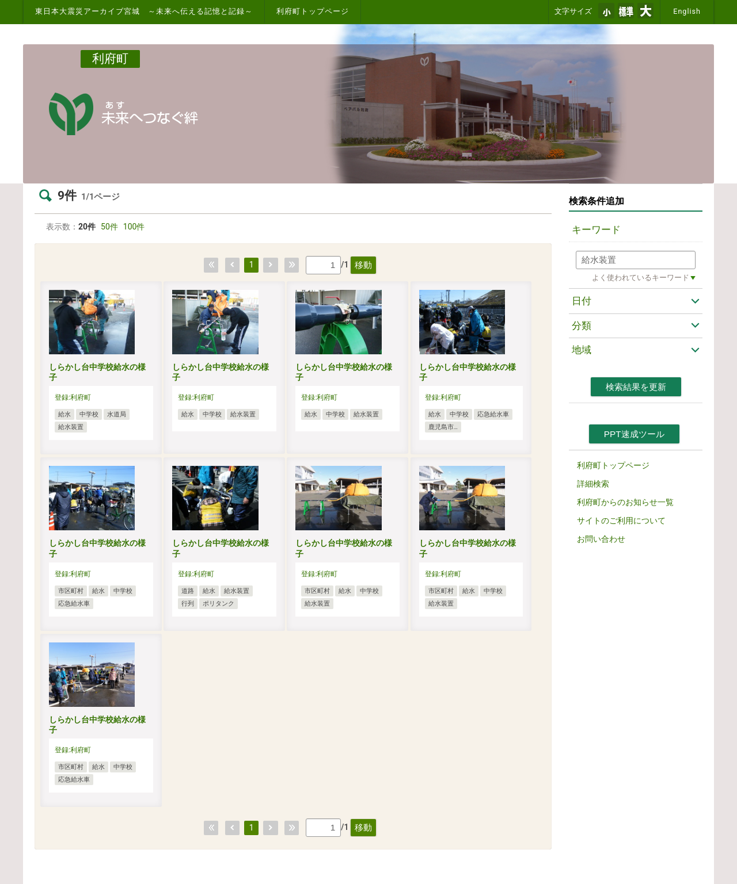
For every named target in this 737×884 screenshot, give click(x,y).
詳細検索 (593, 483)
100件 (134, 226)
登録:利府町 (73, 397)
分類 (581, 325)
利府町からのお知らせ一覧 (625, 502)
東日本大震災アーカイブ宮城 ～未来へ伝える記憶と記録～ (144, 11)
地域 (581, 349)
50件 (109, 226)
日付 (581, 301)
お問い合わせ (601, 539)
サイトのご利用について (621, 520)
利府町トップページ (312, 11)
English (687, 11)
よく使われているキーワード (640, 277)
